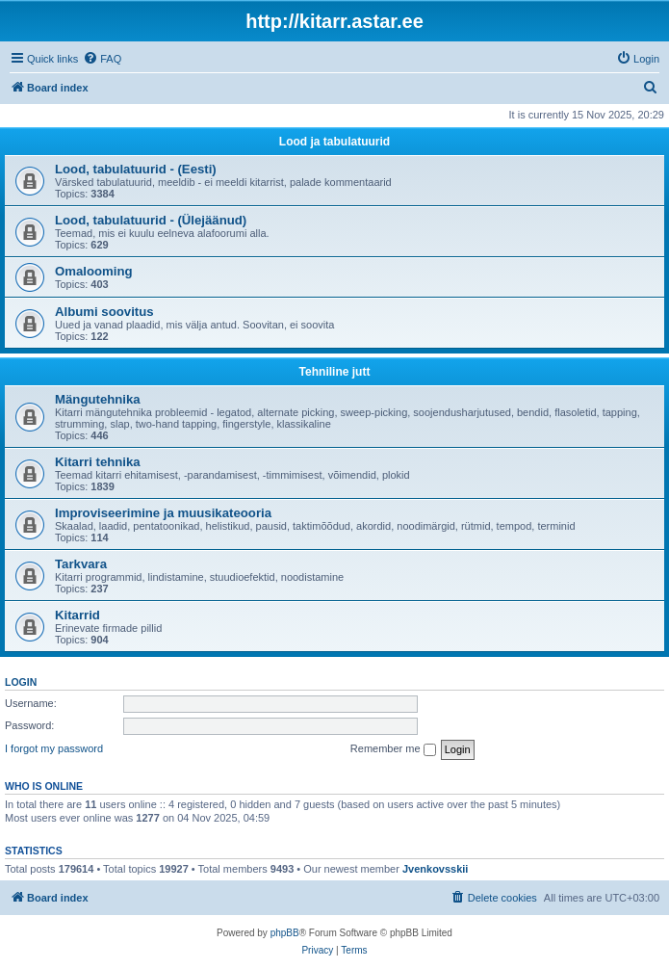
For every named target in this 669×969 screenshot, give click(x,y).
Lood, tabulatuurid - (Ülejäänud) (150, 220)
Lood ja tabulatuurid (334, 141)
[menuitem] (102, 58)
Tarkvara (81, 564)
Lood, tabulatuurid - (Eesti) (136, 169)
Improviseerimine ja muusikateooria (163, 513)
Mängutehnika (98, 399)
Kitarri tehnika (98, 462)
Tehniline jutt (335, 372)
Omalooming (94, 271)
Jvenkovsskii (435, 869)
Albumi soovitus (104, 311)
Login (21, 682)
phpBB (284, 933)
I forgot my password (54, 748)
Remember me (393, 749)
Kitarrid (77, 615)
